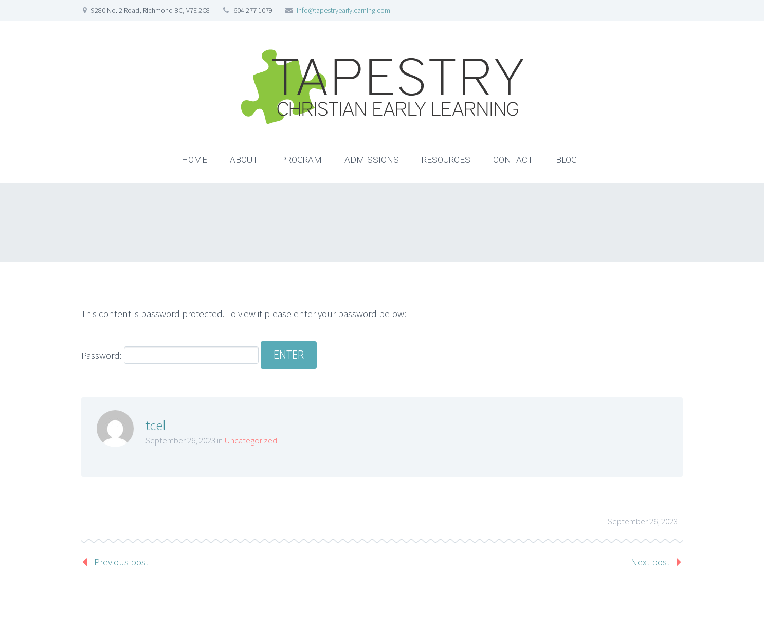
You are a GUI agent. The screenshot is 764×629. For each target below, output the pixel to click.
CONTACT (513, 160)
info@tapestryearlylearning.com (343, 10)
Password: (170, 355)
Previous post (121, 562)
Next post (650, 562)
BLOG (566, 160)
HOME (194, 160)
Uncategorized (251, 440)
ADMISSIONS (371, 160)
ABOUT (244, 160)
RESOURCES (446, 160)
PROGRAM (301, 160)
